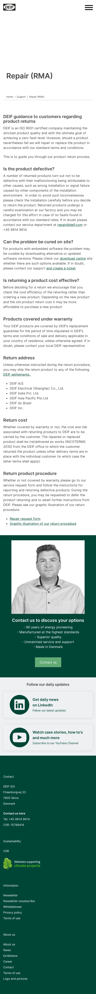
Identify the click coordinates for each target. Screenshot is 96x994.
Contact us (48, 662)
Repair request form (25, 519)
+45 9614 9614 (19, 819)
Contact (8, 967)
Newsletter (10, 895)
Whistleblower (12, 906)
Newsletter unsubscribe (19, 901)
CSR (6, 851)
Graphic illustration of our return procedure (43, 524)
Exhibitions (10, 955)
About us (9, 944)
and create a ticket (60, 268)
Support (21, 96)
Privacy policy (12, 912)
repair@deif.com (70, 225)
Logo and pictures (15, 978)
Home (9, 96)
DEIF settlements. (17, 374)
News (7, 950)
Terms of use (11, 918)
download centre (73, 258)
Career (7, 961)
